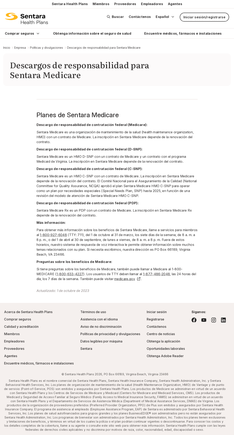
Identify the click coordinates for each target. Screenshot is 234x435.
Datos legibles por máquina (101, 341)
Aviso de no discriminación (101, 327)
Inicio (6, 47)
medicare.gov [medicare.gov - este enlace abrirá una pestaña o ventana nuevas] (127, 279)
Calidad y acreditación (21, 327)
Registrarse (155, 319)
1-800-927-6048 (53, 235)
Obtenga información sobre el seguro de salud (92, 33)
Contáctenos (140, 17)
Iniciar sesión (157, 312)
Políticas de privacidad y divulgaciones (110, 334)
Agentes (175, 4)
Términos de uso (93, 312)
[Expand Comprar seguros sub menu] (38, 33)
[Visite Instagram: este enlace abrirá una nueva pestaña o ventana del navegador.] (213, 320)
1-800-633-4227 (70, 274)
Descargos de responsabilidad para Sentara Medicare (104, 47)
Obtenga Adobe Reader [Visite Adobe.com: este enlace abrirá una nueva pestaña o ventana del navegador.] (165, 356)
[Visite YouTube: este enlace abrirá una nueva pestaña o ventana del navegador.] (203, 320)
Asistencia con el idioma (99, 319)
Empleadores (152, 4)
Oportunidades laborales (166, 349)
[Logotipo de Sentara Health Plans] (26, 18)
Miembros (101, 4)
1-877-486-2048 (156, 274)
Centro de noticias (161, 334)
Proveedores (125, 4)
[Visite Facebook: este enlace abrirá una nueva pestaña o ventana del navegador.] (194, 320)
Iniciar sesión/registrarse (204, 17)
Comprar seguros (19, 33)
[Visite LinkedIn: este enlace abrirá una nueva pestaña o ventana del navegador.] (223, 320)
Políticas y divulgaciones (46, 47)
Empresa (20, 47)
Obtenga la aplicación (163, 341)
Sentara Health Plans (70, 4)
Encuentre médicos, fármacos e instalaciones (183, 33)
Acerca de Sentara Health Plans (28, 312)
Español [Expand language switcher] (165, 17)
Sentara (86, 349)
